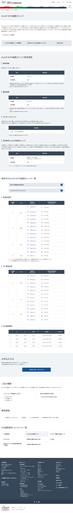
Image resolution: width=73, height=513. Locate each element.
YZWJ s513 (33, 275)
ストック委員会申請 (34, 417)
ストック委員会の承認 (28, 165)
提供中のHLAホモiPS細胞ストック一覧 (36, 43)
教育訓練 (22, 491)
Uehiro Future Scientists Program (44, 490)
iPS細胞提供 (7, 9)
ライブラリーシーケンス (24, 479)
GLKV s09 (33, 308)
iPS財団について (41, 462)
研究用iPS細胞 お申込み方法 (33, 444)
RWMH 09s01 (33, 222)
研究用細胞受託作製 (24, 496)
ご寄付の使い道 (58, 465)
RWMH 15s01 (33, 226)
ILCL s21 (32, 297)
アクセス (58, 2)
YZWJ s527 (33, 286)
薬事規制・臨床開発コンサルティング (26, 494)
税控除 (57, 467)
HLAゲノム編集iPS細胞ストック (57, 434)
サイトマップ (20, 507)
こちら (32, 158)
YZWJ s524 (33, 283)
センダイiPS (6, 439)
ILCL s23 (32, 301)
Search (70, 2)
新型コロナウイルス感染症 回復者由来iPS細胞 (13, 444)
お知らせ (57, 475)
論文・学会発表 (40, 483)
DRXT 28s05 (33, 248)
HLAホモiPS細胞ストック (15, 9)
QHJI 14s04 (33, 219)
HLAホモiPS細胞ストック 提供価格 (13, 43)
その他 (21, 488)
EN (63, 2)
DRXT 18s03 (33, 241)
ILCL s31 (32, 305)
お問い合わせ (58, 480)
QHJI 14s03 (33, 215)
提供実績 (24, 417)
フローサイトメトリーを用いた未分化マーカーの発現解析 (27, 478)
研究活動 (39, 481)
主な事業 (39, 465)
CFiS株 (52, 439)
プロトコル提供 (40, 487)
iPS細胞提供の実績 (4, 484)
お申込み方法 (60, 43)
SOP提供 (22, 490)
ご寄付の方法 (58, 464)
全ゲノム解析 (22, 468)
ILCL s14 (32, 294)
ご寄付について (59, 462)
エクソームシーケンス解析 (25, 470)
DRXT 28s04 (33, 244)
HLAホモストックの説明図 (8, 34)
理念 (38, 464)
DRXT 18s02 (33, 237)
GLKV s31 (33, 319)
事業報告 (39, 470)
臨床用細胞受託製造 (24, 485)
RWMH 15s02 (33, 230)
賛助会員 (57, 471)
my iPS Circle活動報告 (42, 486)
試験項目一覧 (22, 481)
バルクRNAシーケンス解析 (25, 472)
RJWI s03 (33, 255)
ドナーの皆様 (58, 485)
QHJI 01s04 (33, 211)
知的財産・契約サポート (24, 493)
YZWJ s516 (33, 279)
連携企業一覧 (40, 471)
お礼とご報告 (58, 470)
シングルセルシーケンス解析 (25, 474)
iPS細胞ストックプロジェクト (11, 417)
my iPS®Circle (40, 477)
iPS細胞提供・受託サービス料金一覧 (8, 478)
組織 (38, 473)
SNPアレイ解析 (23, 471)
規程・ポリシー (14, 507)
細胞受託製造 (22, 483)
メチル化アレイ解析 (23, 475)
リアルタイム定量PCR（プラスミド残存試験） (27, 467)
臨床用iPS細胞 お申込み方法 (36, 369)
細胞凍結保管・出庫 (23, 486)
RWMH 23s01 (33, 233)
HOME (2, 9)
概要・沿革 (39, 468)
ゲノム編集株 (3, 467)
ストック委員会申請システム (61, 487)
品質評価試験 (22, 464)
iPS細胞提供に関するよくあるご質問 (50, 417)
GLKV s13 (33, 312)
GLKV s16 (33, 316)
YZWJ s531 (33, 290)
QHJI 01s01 (33, 206)
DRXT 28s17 (33, 252)
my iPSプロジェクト (41, 476)
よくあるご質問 (59, 482)
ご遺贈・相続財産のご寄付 (60, 468)
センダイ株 (3, 468)
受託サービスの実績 (5, 485)
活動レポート (40, 489)
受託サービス (22, 462)
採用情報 (53, 2)
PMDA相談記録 (40, 484)
